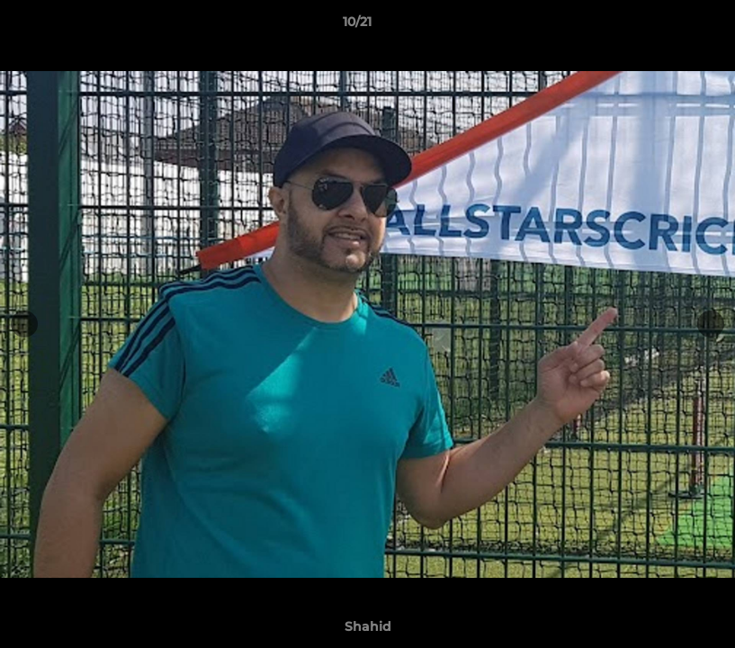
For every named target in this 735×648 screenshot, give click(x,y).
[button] (659, 26)
